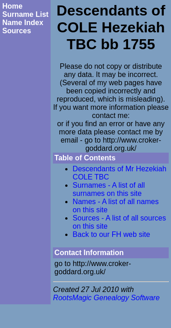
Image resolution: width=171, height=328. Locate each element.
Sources (16, 31)
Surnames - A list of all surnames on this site (109, 189)
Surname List (25, 14)
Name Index (22, 22)
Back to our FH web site (111, 234)
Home (12, 6)
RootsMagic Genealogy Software (106, 298)
